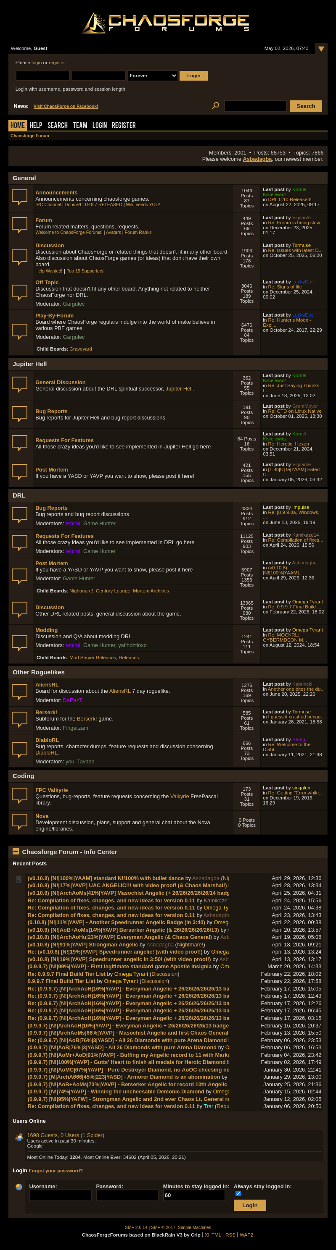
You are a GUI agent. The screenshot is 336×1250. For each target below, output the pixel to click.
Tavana (86, 761)
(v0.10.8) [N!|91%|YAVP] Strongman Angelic (83, 944)
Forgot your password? (56, 1170)
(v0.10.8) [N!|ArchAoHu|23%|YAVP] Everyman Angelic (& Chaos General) (120, 937)
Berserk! (46, 712)
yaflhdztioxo (132, 645)
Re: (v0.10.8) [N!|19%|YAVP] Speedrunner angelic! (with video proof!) (115, 952)
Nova (41, 816)
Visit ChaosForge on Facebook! (66, 106)
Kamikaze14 (305, 534)
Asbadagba (257, 159)
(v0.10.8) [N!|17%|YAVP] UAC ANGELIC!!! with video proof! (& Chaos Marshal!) (127, 885)
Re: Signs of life (285, 286)
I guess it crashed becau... (296, 716)
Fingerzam (75, 728)
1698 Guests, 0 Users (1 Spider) (65, 1135)
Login (100, 126)
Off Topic (46, 282)
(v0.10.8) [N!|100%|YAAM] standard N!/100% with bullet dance (106, 878)
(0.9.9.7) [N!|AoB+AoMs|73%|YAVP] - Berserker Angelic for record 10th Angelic (128, 1084)
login (37, 62)
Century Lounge (113, 590)
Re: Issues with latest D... (295, 250)
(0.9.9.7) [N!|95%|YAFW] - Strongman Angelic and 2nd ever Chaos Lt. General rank (132, 1099)
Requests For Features (64, 440)
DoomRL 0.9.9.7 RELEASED (93, 204)
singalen (301, 787)
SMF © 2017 (163, 1227)
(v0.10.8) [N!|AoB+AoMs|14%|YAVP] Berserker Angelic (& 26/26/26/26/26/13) (123, 930)
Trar (208, 1106)
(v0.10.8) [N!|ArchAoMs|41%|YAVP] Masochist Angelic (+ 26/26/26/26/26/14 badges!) (134, 893)
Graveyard (80, 348)
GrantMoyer (305, 406)
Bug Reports (51, 411)
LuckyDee (303, 281)
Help (36, 126)
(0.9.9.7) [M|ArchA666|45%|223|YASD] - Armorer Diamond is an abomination (124, 1077)
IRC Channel (48, 204)
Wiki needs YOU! (143, 204)
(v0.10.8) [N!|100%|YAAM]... (283, 570)
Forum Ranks (138, 232)
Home (18, 126)
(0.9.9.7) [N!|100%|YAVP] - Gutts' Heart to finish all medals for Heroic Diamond (127, 1062)
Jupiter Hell (179, 388)
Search (58, 126)
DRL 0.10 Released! (290, 199)
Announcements (56, 192)
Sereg (298, 739)
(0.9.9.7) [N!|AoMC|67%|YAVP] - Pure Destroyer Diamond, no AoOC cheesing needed (135, 1070)
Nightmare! (81, 590)
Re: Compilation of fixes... (295, 539)
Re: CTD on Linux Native (295, 411)
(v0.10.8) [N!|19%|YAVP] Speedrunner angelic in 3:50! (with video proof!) (119, 959)
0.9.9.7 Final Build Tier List (61, 981)
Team (80, 126)
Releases (129, 657)
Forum (43, 220)
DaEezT (72, 700)
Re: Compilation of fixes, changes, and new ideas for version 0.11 (111, 900)
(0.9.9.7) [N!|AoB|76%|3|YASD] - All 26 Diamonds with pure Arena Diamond (122, 1047)
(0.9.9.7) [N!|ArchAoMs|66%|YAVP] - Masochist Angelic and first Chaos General (128, 1033)
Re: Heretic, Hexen (288, 443)
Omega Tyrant (307, 601)
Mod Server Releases (92, 657)
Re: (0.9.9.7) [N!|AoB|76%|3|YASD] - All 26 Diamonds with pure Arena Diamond (127, 1040)
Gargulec (74, 304)
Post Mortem (51, 469)
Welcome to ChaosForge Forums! (69, 232)
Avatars (113, 232)
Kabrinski (302, 684)
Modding (46, 630)
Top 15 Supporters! (86, 270)
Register (124, 126)
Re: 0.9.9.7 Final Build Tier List (67, 974)
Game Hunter (99, 523)
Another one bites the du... (296, 689)
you (70, 761)
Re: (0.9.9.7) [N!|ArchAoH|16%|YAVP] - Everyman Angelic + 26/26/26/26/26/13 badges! (136, 988)
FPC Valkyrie (51, 790)
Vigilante (301, 217)
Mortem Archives (151, 590)
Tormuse (301, 245)
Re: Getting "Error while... (295, 792)
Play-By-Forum (54, 315)
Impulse (300, 507)
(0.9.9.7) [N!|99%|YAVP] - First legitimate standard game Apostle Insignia (120, 966)
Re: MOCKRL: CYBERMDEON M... (285, 637)
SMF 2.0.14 (136, 1227)
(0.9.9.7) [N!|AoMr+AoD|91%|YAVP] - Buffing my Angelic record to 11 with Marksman (135, 1055)
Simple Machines (194, 1227)
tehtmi (73, 523)
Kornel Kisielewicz (284, 192)
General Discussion (60, 382)
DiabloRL (47, 740)
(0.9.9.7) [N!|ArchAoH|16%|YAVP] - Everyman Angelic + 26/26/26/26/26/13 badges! (131, 1025)
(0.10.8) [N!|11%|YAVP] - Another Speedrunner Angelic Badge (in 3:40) (116, 922)
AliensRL (46, 684)
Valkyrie (179, 796)
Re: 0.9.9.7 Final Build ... (294, 606)
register (57, 62)
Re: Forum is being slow (294, 222)
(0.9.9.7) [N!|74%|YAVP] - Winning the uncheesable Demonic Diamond (116, 1091)
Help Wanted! (48, 270)
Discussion (49, 245)
